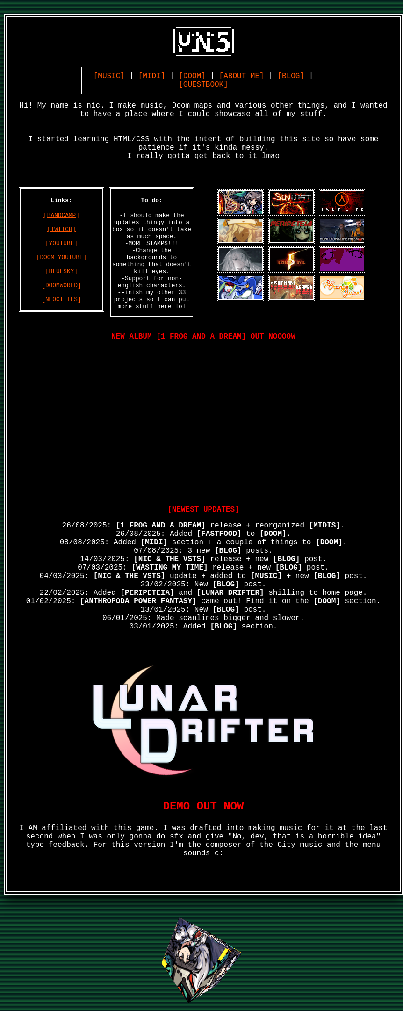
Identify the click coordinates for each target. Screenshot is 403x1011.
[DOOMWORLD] (61, 285)
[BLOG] (290, 76)
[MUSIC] (109, 76)
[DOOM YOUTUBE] (61, 257)
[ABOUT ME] (241, 76)
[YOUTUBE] (61, 243)
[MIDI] (152, 76)
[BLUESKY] (61, 271)
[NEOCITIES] (61, 299)
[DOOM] (192, 76)
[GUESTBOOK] (203, 84)
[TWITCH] (61, 229)
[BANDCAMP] (61, 215)
